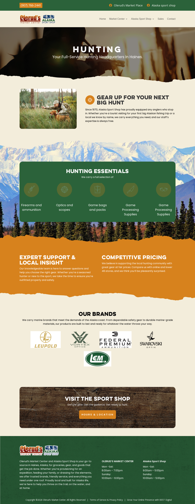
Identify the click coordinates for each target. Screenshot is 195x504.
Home (102, 19)
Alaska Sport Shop (141, 19)
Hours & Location (97, 414)
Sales (161, 19)
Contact (171, 19)
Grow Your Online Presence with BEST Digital (149, 499)
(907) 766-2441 (31, 5)
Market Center (117, 19)
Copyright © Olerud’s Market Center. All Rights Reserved (55, 499)
